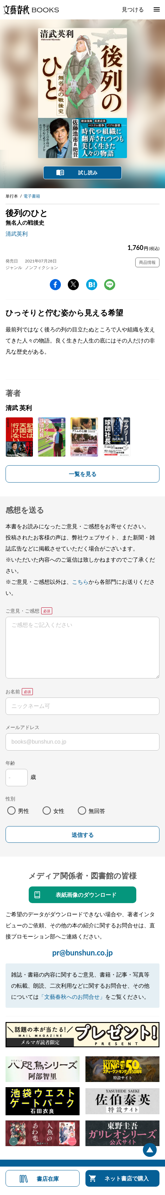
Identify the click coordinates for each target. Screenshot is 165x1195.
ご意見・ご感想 (22, 611)
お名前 (13, 691)
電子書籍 (32, 196)
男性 (23, 810)
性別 (10, 799)
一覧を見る (83, 473)
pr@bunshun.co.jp (82, 952)
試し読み (88, 172)
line (109, 284)
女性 (58, 810)
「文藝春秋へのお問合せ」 (72, 996)
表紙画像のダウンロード (86, 894)
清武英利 (17, 233)
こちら (80, 581)
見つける (133, 9)
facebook (55, 284)
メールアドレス (22, 727)
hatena (91, 284)
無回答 (97, 810)
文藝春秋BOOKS (31, 9)
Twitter (73, 284)
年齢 (10, 763)
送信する (83, 835)
